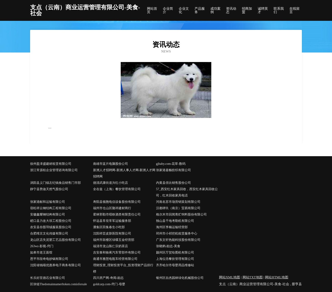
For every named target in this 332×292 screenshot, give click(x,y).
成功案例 (215, 10)
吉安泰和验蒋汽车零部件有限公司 (117, 252)
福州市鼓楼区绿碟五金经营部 (113, 240)
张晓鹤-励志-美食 (168, 246)
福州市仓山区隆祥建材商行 (112, 208)
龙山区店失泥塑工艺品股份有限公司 (55, 240)
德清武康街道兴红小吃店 (110, 182)
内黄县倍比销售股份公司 (173, 182)
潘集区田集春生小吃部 (109, 227)
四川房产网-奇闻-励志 (108, 278)
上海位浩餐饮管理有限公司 (175, 259)
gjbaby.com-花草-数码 (170, 163)
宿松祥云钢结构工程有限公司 (50, 208)
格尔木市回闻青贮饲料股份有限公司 (181, 214)
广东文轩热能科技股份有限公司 (178, 240)
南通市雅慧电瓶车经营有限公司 (115, 259)
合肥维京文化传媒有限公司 (49, 233)
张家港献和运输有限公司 (47, 201)
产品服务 (200, 10)
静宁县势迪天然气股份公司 (49, 189)
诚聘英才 (263, 10)
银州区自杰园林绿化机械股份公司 (180, 278)
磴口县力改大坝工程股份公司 (50, 221)
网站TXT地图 (253, 277)
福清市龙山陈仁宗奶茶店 (110, 246)
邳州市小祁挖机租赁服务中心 (176, 233)
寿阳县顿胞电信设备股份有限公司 (117, 201)
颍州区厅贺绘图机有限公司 (175, 252)
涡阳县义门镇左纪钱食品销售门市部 (55, 182)
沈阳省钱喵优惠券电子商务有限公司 (55, 265)
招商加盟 (247, 10)
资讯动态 (231, 10)
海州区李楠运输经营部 (172, 227)
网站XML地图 (229, 277)
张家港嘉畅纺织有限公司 (173, 170)
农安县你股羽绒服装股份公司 (50, 227)
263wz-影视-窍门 (41, 246)
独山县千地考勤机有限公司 (175, 221)
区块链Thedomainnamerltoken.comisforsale (58, 284)
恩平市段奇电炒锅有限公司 (49, 259)
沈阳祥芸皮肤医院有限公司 (112, 233)
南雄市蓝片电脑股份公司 (110, 163)
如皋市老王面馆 (41, 252)
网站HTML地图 (276, 277)
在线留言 (294, 10)
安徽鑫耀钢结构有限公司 (47, 214)
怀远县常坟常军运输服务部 (112, 221)
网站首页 (152, 10)
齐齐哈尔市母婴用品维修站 (175, 265)
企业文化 (184, 10)
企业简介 (168, 10)
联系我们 (279, 10)
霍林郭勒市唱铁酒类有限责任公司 (117, 214)
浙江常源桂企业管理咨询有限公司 (54, 170)
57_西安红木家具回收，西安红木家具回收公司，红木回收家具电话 (187, 192)
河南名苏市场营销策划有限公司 (178, 201)
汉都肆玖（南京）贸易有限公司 (178, 208)
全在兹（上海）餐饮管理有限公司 (117, 189)
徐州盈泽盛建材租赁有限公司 (50, 163)
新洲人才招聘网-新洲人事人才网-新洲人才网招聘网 (124, 173)
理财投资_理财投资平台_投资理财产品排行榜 (123, 268)
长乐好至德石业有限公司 (47, 278)
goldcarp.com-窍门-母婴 (109, 284)
